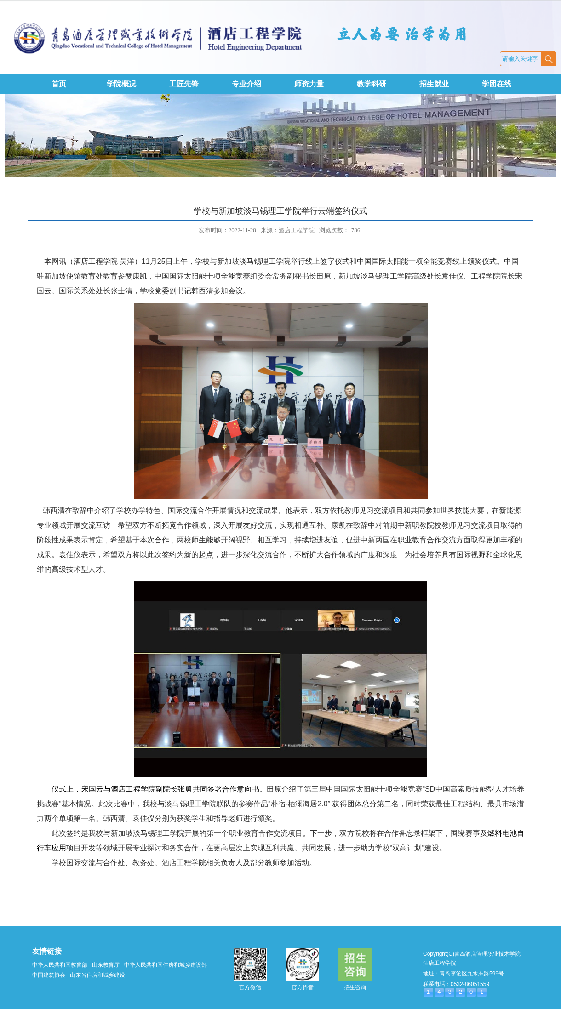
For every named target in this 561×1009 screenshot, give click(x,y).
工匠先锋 (184, 84)
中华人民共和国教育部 (59, 965)
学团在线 (496, 84)
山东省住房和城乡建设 (97, 975)
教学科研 (371, 84)
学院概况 (121, 84)
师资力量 (309, 84)
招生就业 (434, 84)
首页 (59, 84)
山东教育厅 (106, 965)
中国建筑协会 (48, 975)
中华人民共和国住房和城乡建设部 (165, 965)
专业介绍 (246, 84)
